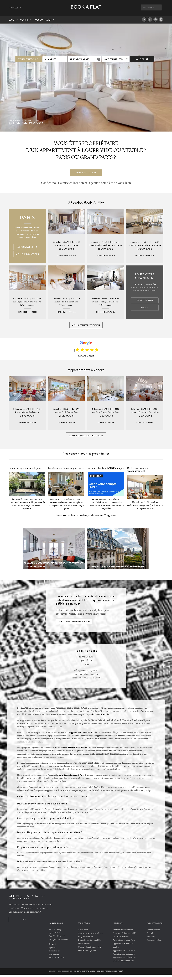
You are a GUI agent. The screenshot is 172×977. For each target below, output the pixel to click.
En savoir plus (145, 300)
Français (15, 7)
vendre (25, 19)
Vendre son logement (87, 952)
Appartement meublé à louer (90, 935)
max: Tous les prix (113, 58)
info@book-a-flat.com (58, 942)
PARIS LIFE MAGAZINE (155, 926)
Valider (142, 58)
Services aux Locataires (123, 932)
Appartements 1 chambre (124, 952)
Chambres (50, 58)
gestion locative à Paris (98, 716)
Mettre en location (86, 172)
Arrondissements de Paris (124, 942)
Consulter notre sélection (86, 325)
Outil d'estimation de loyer (89, 949)
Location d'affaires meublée (125, 935)
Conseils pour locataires (123, 963)
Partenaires (54, 956)
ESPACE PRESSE (56, 960)
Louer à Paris (83, 946)
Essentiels (151, 939)
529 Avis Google (86, 357)
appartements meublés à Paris (83, 734)
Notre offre (83, 932)
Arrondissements (79, 58)
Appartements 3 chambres (124, 959)
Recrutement (54, 953)
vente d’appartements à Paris (71, 777)
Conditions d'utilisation (84, 973)
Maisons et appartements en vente (86, 437)
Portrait (150, 935)
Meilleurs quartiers (27, 254)
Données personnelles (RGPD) (110, 973)
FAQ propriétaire (85, 939)
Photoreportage (153, 932)
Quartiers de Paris (120, 939)
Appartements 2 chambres (124, 956)
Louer (13, 19)
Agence (52, 949)
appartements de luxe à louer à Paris (71, 750)
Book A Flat (86, 9)
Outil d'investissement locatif (74, 624)
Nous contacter (44, 19)
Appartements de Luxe (122, 946)
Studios (116, 949)
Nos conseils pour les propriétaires (86, 456)
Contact (52, 946)
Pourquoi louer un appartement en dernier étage (116, 569)
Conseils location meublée (89, 942)
